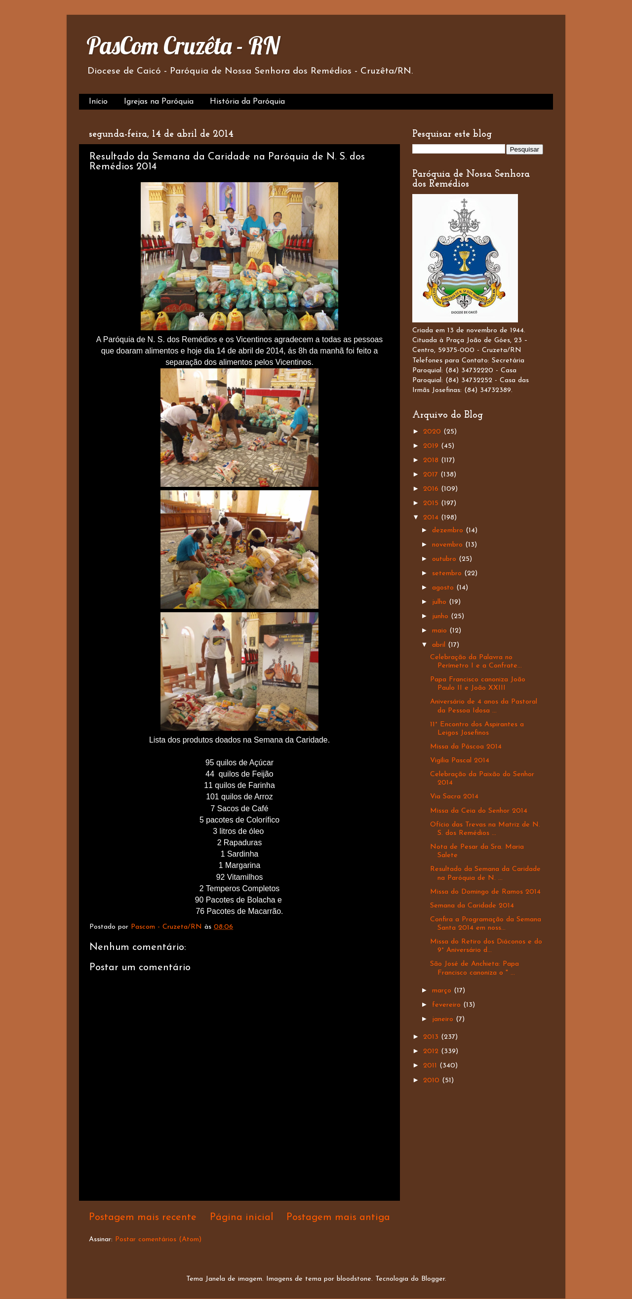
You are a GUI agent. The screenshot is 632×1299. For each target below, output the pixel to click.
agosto (444, 587)
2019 (432, 446)
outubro (445, 559)
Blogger (433, 1279)
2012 (432, 1051)
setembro (448, 573)
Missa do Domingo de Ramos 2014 (485, 892)
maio (440, 630)
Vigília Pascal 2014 (459, 760)
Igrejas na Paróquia (159, 102)
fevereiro (447, 1005)
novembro (448, 545)
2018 (432, 460)
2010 (432, 1080)
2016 (432, 489)
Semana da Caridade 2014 (472, 905)
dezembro (449, 530)
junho (441, 616)
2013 (432, 1037)
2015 (432, 503)
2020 (433, 431)
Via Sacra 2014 (454, 796)
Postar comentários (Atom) (158, 1239)
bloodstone (354, 1279)
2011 (431, 1065)
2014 (432, 517)
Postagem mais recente (143, 1217)
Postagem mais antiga (338, 1217)
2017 (431, 474)
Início (98, 102)
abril (440, 645)
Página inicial (242, 1217)
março (443, 990)
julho (440, 602)
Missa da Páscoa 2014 (466, 746)
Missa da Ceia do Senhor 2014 (478, 811)
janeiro (444, 1019)
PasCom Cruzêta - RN (182, 45)
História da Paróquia (247, 102)
